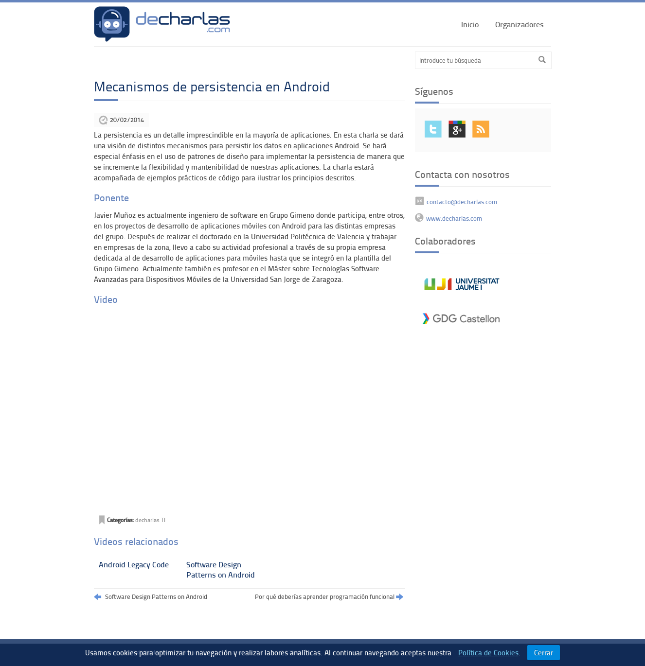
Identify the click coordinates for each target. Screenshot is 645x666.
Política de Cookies (488, 652)
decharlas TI (150, 520)
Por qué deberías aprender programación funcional (329, 597)
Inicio (470, 24)
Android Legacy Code (134, 564)
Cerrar (543, 652)
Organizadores (519, 24)
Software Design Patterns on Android (220, 569)
